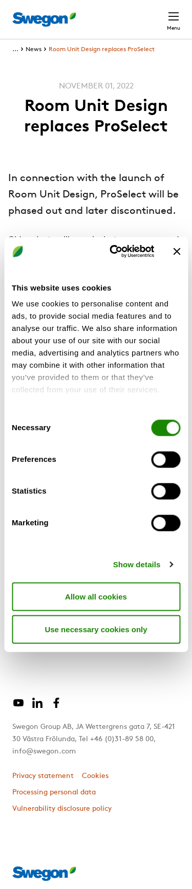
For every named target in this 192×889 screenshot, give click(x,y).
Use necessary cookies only (96, 629)
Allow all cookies (96, 596)
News (33, 50)
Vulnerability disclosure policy (62, 809)
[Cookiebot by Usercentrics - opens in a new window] (114, 251)
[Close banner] (176, 251)
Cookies (95, 776)
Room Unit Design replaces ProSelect (102, 50)
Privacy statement (43, 776)
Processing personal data (54, 792)
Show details (137, 564)
